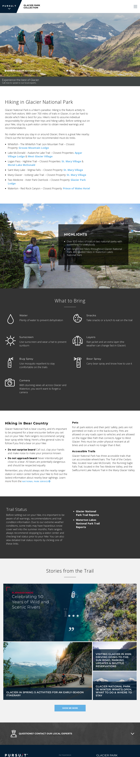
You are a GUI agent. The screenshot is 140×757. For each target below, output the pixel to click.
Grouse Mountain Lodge (34, 147)
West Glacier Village (40, 156)
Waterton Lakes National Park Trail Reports (88, 523)
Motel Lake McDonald (21, 165)
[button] (70, 734)
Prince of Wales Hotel (76, 188)
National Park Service (35, 481)
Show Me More (70, 708)
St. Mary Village (71, 161)
